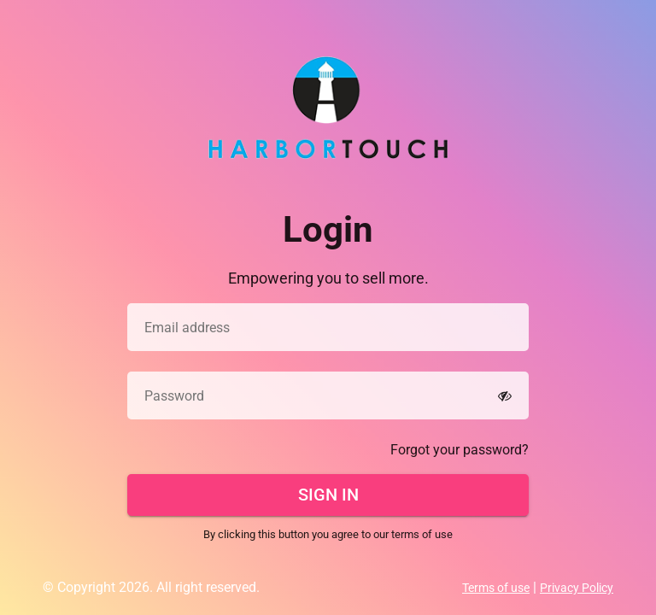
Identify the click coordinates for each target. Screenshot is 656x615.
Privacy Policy (576, 587)
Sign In (328, 494)
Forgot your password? (459, 450)
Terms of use (496, 587)
